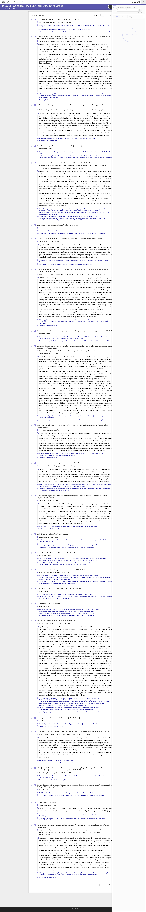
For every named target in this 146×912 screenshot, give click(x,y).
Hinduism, (78, 152)
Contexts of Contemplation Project (48, 100)
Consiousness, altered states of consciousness (52, 231)
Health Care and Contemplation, (97, 218)
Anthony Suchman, (81, 351)
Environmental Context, (45, 581)
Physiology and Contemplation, (65, 220)
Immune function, (44, 210)
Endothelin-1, (101, 94)
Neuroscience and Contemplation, (48, 220)
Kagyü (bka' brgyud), (90, 814)
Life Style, (67, 95)
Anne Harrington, (56, 168)
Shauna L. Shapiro (44, 334)
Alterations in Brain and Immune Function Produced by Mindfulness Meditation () (68, 163)
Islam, (91, 25)
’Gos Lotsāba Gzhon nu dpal (47, 805)
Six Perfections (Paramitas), (83, 560)
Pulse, (40, 97)
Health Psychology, (52, 526)
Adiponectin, (42, 94)
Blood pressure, (61, 94)
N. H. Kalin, (42, 430)
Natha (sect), (88, 152)
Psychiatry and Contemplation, (66, 216)
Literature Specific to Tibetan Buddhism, (70, 544)
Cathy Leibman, (67, 734)
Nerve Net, (59, 486)
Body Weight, (79, 94)
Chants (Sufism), (43, 724)
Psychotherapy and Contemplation (48, 140)
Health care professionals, (64, 416)
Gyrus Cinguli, (106, 320)
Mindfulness (92, 138)
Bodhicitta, (42, 558)
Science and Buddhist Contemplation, (71, 711)
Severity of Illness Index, (101, 321)
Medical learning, (99, 416)
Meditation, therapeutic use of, (103, 337)
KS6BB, (86, 337)
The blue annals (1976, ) (46, 802)
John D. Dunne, (64, 466)
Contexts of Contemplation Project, (48, 488)
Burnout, (41, 416)
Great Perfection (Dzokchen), (102, 701)
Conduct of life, (43, 25)
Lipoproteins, (74, 95)
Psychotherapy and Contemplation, (79, 218)
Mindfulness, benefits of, (94, 210)
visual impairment (92, 526)
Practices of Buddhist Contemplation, (77, 157)
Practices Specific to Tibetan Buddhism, (49, 544)
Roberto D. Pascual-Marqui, (94, 832)
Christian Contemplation (60, 780)
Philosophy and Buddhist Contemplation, (82, 709)
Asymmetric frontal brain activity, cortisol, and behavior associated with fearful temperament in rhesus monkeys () (72, 426)
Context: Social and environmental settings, (72, 337)
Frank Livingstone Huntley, (47, 773)
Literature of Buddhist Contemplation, (74, 546)
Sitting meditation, (67, 338)
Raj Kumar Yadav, (65, 41)
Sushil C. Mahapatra (86, 41)
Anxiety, (60, 873)
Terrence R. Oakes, (68, 830)
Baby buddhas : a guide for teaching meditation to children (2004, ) (60, 588)
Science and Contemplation (81, 220)
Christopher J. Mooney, (46, 353)
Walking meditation (78, 338)
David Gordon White (45, 149)
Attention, (42, 484)
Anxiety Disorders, (54, 320)
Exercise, (46, 760)
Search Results (13, 8)
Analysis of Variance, (55, 453)
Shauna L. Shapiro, (45, 241)
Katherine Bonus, (67, 168)
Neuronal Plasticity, (68, 486)
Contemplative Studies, (54, 25)
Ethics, (87, 25)
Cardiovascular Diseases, (90, 94)
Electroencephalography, (82, 453)
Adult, (54, 94)
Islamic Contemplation (107, 31)
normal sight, (83, 526)
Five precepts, (77, 577)
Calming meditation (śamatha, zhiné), (56, 698)
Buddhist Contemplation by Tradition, (59, 795)
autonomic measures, (67, 526)
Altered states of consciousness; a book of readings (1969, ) (57, 225)
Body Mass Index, (71, 94)
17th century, (43, 776)
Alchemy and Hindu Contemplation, (82, 156)
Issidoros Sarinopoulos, (57, 274)
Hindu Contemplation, (94, 157)
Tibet (40, 153)
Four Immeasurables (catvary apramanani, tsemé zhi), (92, 563)
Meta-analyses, (43, 264)
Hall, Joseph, (91, 776)
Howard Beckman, (69, 351)
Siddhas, (95, 152)
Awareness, (48, 484)
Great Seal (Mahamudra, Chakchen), (49, 703)
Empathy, (47, 416)
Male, (79, 95)
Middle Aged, (85, 95)
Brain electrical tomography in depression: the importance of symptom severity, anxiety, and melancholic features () (73, 826)
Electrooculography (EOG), (77, 209)
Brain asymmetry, (48, 209)
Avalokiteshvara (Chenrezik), (104, 544)
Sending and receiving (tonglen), (48, 560)
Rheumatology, (65, 760)
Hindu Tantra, (63, 157)
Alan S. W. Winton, (80, 110)
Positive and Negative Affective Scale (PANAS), (97, 212)
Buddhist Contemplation (106, 157)
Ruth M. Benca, (80, 832)
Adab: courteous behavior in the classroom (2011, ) (58, 19)
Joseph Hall (67, 773)
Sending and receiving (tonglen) (78, 705)
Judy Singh (102, 110)
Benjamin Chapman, (94, 351)
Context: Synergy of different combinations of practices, (54, 260)
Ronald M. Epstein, (57, 351)
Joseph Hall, (60, 773)
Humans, (54, 95)
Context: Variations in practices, (79, 260)
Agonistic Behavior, (44, 453)
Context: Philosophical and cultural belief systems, (77, 700)
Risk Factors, (46, 97)
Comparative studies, (85, 698)
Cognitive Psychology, (73, 698)
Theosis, (95, 724)
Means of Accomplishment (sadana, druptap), (51, 546)
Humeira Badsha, (44, 734)
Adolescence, (42, 138)
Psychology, (106, 260)
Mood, (48, 417)
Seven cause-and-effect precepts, (66, 560)
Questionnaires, (90, 321)
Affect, (44, 873)
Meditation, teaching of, (78, 594)
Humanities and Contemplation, (81, 29)
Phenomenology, (51, 705)
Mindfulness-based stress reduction (49, 214)
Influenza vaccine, (54, 210)
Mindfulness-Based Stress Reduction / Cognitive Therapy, (54, 218)
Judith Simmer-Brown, (46, 22)
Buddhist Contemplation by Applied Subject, (69, 707)
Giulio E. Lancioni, (56, 110)
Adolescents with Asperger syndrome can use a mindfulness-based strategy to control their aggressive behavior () (72, 106)
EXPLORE (136, 2)
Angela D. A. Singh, (68, 110)
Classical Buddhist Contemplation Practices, (50, 563)
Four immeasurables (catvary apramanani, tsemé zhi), (83, 558)
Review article (42, 262)
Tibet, (105, 540)
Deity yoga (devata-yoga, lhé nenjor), (70, 547)
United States (42, 27)
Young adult (56, 97)
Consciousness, (95, 698)
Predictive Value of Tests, (79, 321)
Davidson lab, (63, 320)
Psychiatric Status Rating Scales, (56, 875)
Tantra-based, (106, 152)
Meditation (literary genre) (46, 777)
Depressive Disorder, (87, 873)
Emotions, (41, 486)
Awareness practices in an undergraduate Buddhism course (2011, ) (63, 570)
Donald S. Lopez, (44, 537)
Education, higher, (80, 25)
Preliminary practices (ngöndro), (74, 611)
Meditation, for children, (64, 594)
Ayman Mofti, (76, 734)
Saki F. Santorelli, (103, 166)
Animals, (64, 453)
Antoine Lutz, (43, 466)
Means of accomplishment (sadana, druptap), (83, 540)
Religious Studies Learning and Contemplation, (51, 31)
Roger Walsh (55, 241)
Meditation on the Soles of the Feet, (79, 138)
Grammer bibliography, (45, 95)
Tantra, (100, 152)
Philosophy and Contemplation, (62, 709)
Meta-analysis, (99, 260)
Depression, (77, 873)
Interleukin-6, (61, 95)
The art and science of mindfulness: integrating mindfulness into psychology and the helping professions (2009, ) (75, 331)
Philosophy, (59, 705)
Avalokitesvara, (43, 540)
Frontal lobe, (99, 453)
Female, (100, 320)
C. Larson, (50, 430)
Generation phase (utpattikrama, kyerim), (50, 547)
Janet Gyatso (54, 537)
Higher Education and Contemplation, (74, 31)
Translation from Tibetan (46, 542)
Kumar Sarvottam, (45, 41)
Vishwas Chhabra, (56, 734)
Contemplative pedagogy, (92, 575)
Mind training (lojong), (104, 558)
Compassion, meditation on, (60, 558)
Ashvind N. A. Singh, (93, 110)
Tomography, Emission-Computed (88, 875)
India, (83, 152)
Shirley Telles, (43, 500)
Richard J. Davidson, (45, 166)
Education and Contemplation (67, 583)
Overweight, (97, 95)
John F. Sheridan (78, 168)
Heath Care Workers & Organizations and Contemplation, (73, 420)
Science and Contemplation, (106, 711)
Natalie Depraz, (44, 623)
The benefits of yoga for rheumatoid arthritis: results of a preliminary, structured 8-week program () (73, 731)
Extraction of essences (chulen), (59, 152)
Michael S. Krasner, (45, 351)
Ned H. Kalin (102, 274)
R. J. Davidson (66, 430)
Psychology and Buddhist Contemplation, (50, 711)
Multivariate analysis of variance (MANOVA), (51, 212)
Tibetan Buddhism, (44, 795)
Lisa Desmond (43, 591)
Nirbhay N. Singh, (44, 110)
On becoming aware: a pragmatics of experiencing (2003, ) (57, 620)
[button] (143, 2)
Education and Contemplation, (93, 31)
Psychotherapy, (57, 338)
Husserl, (62, 703)
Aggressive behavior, (52, 138)
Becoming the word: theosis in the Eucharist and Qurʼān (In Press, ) (63, 718)
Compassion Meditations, (65, 564)
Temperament (72, 455)
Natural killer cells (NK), (69, 212)
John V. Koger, (71, 832)
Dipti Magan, (55, 41)
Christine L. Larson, (105, 830)
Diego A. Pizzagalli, (45, 830)
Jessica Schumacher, (68, 166)
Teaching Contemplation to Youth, (82, 596)
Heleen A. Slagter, (53, 466)
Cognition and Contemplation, (66, 233)
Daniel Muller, (93, 166)
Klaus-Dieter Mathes (45, 790)
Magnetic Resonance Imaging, (52, 321)
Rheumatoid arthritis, (55, 760)
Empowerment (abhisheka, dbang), (76, 609)
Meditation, (63, 210)
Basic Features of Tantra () (49, 603)
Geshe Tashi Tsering (45, 555)
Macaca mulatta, (60, 455)
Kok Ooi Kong (85, 734)
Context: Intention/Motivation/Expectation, (51, 700)
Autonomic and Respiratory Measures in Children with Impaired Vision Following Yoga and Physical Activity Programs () (72, 497)
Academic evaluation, (45, 575)
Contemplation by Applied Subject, (48, 29)
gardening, (76, 526)
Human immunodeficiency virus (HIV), (95, 209)
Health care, (53, 416)
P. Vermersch (66, 623)
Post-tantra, (86, 793)
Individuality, (51, 455)
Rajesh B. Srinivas (53, 500)
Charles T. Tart (43, 228)
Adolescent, (49, 94)
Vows (96, 560)
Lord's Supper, (69, 724)
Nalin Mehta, (75, 41)
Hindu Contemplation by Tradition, (48, 156)
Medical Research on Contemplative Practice (50, 529)
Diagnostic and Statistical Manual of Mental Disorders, (82, 320)
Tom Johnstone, (70, 274)
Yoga (71, 760)
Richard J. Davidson (75, 466)
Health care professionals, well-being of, (83, 416)
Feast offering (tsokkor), (92, 609)
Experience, (91, 701)
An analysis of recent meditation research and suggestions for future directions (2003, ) (69, 238)
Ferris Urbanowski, (44, 168)
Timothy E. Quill (58, 353)
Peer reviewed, (78, 724)
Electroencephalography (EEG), (61, 209)
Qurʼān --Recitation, (87, 724)
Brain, (41, 209)
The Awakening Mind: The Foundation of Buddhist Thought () (58, 553)
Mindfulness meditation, (80, 210)
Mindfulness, (70, 210)
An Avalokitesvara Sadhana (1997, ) (52, 534)
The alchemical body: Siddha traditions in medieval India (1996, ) (59, 146)
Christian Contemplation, (45, 726)
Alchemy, (41, 152)
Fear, (90, 453)
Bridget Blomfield (66, 22)
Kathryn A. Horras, (93, 830)
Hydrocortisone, (43, 455)
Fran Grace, (57, 22)
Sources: (5, 8)
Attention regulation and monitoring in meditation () (58, 463)
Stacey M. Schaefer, (60, 832)
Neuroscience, (80, 212)
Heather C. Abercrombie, (46, 832)
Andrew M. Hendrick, (80, 830)
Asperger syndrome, (63, 138)
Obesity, (91, 95)
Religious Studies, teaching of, (101, 25)
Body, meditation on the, (46, 337)
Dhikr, (63, 724)
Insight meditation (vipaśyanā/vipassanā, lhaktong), (96, 577)
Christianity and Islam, (55, 724)
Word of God (101, 724)
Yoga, (51, 97)
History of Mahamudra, (72, 793)
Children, (48, 594)
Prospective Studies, (106, 95)
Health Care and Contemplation (101, 341)
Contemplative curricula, (67, 25)
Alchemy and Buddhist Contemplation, (49, 157)
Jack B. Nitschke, (44, 274)
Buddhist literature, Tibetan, (62, 540)
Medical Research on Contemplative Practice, (86, 216)
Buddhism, (47, 152)
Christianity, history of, (53, 776)
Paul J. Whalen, (80, 274)
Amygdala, (46, 320)
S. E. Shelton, (58, 430)
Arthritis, (41, 760)
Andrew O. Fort (65, 572)
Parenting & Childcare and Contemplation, (102, 596)
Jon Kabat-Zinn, (57, 166)
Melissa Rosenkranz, (81, 166)
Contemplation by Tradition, (65, 29)
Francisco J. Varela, (55, 623)
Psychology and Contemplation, (82, 233)
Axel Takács (42, 721)
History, (68, 814)
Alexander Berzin (44, 606)
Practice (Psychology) (79, 486)
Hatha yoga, (72, 152)
